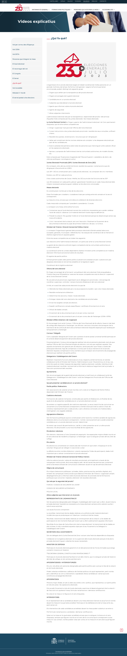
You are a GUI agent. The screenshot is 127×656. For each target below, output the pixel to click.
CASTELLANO (54, 1)
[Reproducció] (81, 68)
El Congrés (16, 73)
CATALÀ (63, 1)
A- (5, 1)
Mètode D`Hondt (18, 93)
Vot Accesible (17, 88)
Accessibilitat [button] (108, 9)
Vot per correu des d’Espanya (23, 45)
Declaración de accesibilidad (63, 651)
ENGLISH (94, 1)
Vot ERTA (15, 54)
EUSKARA (78, 1)
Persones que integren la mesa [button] (86, 9)
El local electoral (18, 64)
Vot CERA (15, 49)
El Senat (15, 78)
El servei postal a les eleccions (23, 98)
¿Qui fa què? (16, 83)
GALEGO (70, 1)
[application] (81, 68)
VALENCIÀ (86, 1)
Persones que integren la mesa (24, 59)
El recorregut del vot (20, 69)
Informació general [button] (40, 9)
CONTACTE (103, 1)
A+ (3, 1)
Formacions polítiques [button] (61, 9)
